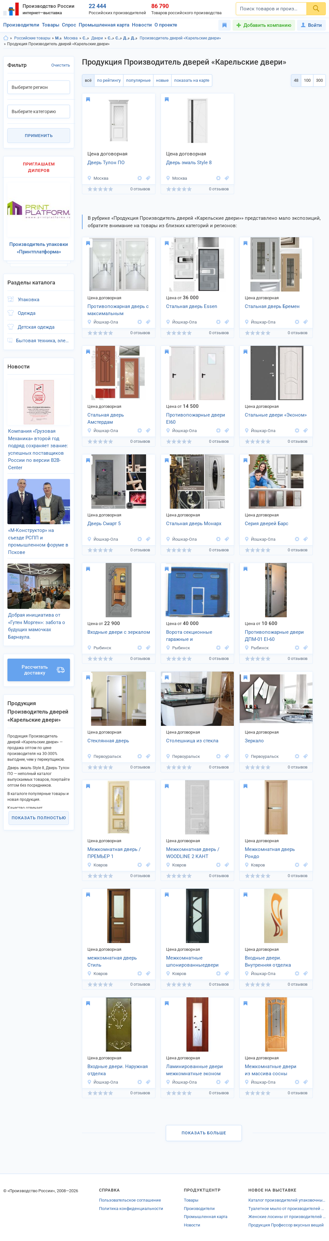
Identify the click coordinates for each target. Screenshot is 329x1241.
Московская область (58, 38)
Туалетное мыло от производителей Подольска (287, 1208)
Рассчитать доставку (43, 670)
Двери (97, 38)
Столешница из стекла (192, 741)
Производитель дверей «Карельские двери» (180, 38)
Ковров (97, 865)
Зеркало (254, 741)
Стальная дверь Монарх (193, 523)
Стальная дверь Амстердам (105, 418)
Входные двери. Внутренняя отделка (268, 961)
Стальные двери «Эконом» (276, 415)
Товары (50, 25)
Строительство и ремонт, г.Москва (118, 38)
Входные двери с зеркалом (118, 632)
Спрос (69, 25)
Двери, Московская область (126, 38)
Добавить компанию (267, 25)
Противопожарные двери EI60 (195, 418)
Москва (71, 38)
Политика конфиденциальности (131, 1208)
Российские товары (32, 38)
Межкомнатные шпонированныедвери (192, 961)
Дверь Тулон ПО (106, 162)
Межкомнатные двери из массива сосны (270, 1070)
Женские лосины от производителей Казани (287, 1216)
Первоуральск (104, 756)
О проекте (166, 25)
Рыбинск (99, 647)
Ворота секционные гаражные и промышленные (189, 636)
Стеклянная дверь (108, 741)
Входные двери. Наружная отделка (117, 1070)
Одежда (26, 313)
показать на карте (191, 80)
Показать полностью (39, 817)
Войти (311, 25)
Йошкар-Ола (102, 322)
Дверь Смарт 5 (104, 523)
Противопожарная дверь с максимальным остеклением (118, 310)
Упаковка (28, 299)
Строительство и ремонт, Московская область (111, 38)
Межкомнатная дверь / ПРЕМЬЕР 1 (114, 853)
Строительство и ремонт (86, 38)
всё (88, 80)
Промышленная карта (104, 25)
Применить (39, 135)
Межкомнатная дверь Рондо (270, 853)
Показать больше (204, 1132)
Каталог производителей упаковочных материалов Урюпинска (287, 1200)
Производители (21, 25)
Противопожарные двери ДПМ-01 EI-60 (274, 635)
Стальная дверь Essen (191, 306)
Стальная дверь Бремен (272, 306)
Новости (142, 25)
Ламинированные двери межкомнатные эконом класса (194, 1071)
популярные (138, 80)
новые (162, 80)
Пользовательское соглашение (130, 1200)
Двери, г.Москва (134, 38)
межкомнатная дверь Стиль (112, 961)
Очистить (60, 65)
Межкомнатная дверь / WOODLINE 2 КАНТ (192, 853)
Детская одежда (36, 327)
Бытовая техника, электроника (43, 341)
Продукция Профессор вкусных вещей (286, 1225)
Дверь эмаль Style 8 (189, 162)
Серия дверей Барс (266, 523)
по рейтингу (109, 80)
